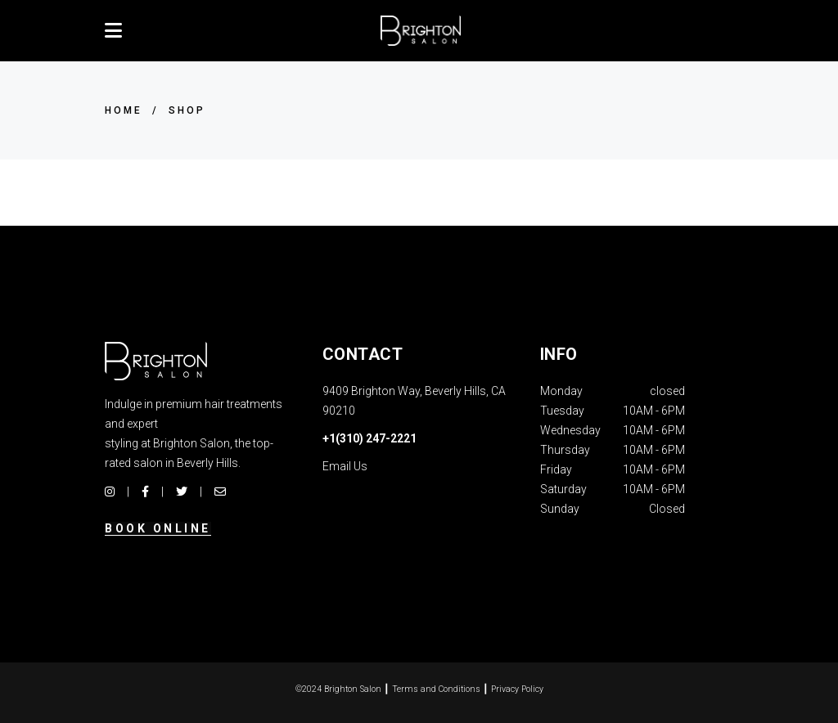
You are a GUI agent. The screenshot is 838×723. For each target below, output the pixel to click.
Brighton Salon (352, 689)
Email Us (344, 466)
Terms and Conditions (436, 689)
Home (123, 110)
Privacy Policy (517, 689)
